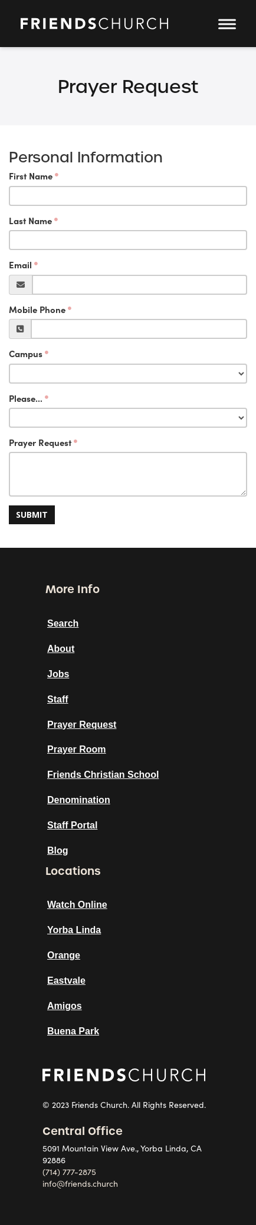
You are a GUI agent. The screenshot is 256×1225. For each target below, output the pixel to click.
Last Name (30, 221)
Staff (57, 699)
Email (20, 265)
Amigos (64, 1006)
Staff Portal (72, 825)
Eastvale (66, 981)
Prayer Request (40, 442)
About (60, 649)
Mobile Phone (37, 309)
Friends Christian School (103, 775)
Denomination (78, 800)
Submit (32, 514)
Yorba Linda (74, 930)
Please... (25, 398)
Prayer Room (76, 749)
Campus (25, 353)
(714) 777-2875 (69, 1172)
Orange (63, 955)
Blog (57, 850)
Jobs (58, 674)
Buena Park (73, 1031)
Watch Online (77, 905)
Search (62, 623)
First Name (30, 176)
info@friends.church (80, 1184)
